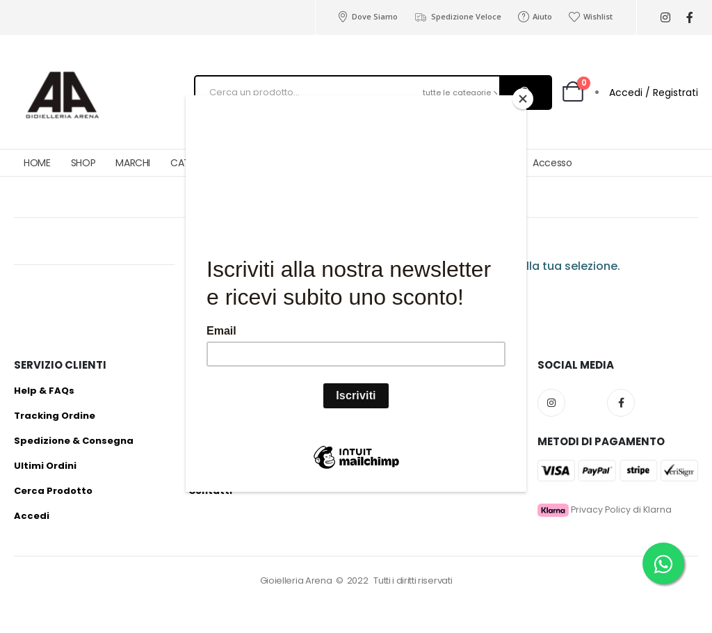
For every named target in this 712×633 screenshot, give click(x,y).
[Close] (522, 98)
